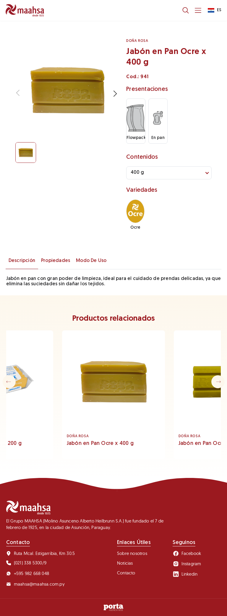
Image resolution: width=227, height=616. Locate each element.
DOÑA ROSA (137, 41)
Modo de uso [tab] (91, 260)
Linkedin (185, 574)
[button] (217, 381)
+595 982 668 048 (27, 573)
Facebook (187, 553)
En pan (158, 119)
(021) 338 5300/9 (26, 563)
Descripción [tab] (22, 260)
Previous (20, 93)
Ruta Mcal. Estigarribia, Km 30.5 (40, 553)
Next (113, 93)
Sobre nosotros (132, 553)
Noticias (125, 563)
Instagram (187, 564)
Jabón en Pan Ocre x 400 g (100, 443)
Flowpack (136, 119)
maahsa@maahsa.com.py (35, 584)
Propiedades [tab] (55, 260)
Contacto (126, 573)
